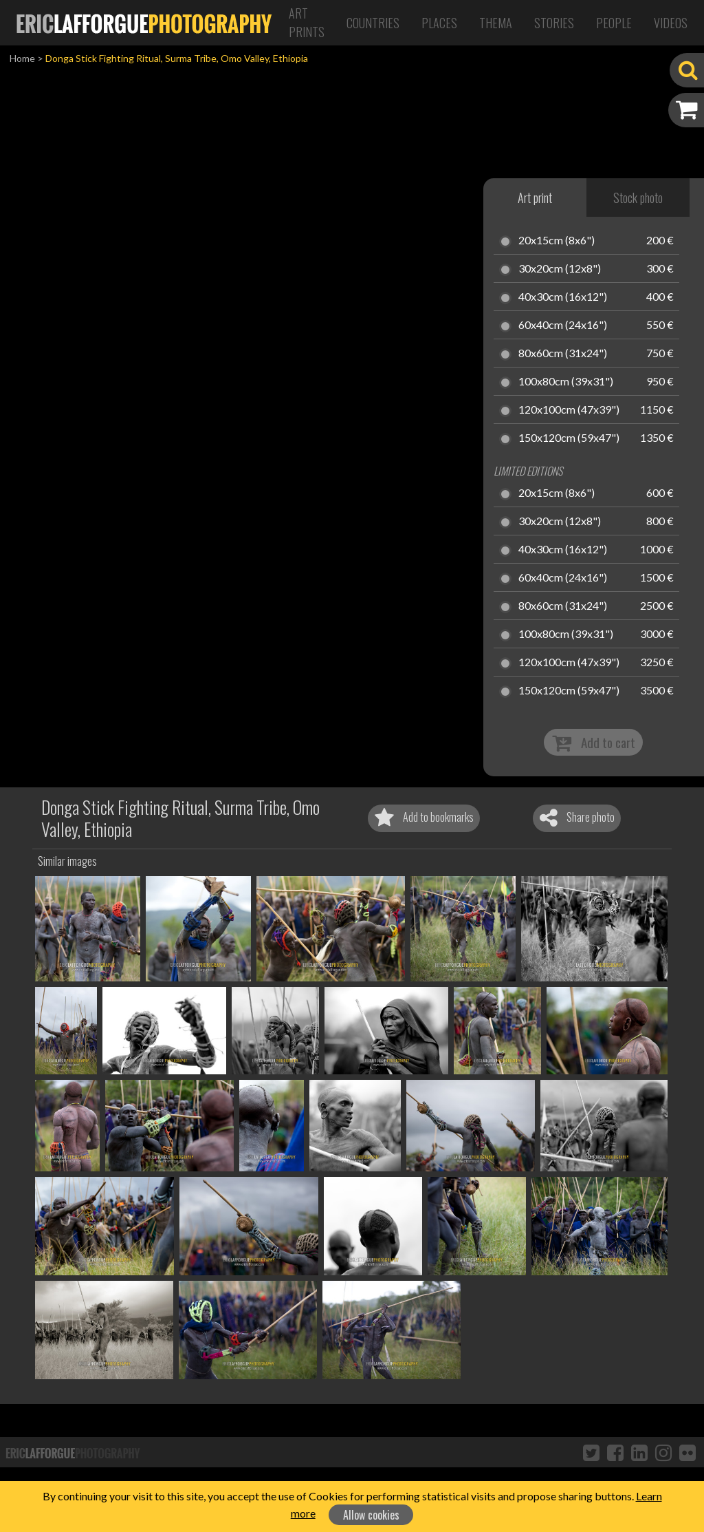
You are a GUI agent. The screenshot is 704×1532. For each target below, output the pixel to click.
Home (22, 58)
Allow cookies (371, 1515)
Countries (372, 23)
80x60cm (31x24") (562, 353)
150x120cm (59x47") (568, 438)
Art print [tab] (535, 197)
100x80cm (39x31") (565, 381)
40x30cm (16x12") (562, 297)
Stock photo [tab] (638, 197)
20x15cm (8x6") (556, 240)
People (614, 23)
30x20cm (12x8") (559, 269)
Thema (495, 23)
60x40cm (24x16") (562, 325)
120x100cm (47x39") (568, 410)
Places (439, 23)
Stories (554, 23)
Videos (671, 23)
